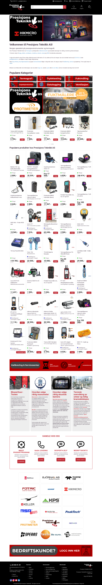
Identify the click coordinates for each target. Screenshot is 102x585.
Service (30, 574)
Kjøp (22, 139)
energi (43, 53)
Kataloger (64, 567)
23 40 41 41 (14, 1)
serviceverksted (37, 61)
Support (14, 574)
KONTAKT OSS (61, 459)
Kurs (66, 1)
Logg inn (81, 6)
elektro (23, 53)
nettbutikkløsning (66, 583)
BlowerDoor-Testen (17, 393)
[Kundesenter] (73, 6)
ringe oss (40, 67)
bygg (20, 53)
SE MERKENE (21, 461)
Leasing (31, 578)
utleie (11, 63)
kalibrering (66, 61)
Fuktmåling (64, 572)
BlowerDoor (65, 574)
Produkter (31, 569)
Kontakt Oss (15, 576)
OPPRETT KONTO (81, 459)
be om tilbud (55, 67)
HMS (48, 53)
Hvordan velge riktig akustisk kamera (60, 394)
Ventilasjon (64, 576)
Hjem (30, 567)
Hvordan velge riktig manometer (40, 393)
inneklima (34, 53)
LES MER (41, 459)
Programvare (49, 574)
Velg (55, 176)
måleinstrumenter (43, 50)
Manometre (34, 397)
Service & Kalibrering (74, 1)
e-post (47, 67)
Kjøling (63, 578)
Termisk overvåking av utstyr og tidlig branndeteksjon (81, 395)
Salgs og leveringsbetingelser (52, 571)
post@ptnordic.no (22, 1)
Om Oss (31, 572)
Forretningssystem (57, 583)
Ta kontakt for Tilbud (23, 352)
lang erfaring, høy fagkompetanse (20, 61)
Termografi (29, 50)
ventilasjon (28, 53)
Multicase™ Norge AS (79, 583)
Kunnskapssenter (58, 1)
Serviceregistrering (50, 567)
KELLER (33, 409)
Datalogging (65, 579)
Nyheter (31, 571)
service (71, 61)
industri (39, 53)
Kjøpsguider (65, 569)
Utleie (47, 576)
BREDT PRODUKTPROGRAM (21, 451)
